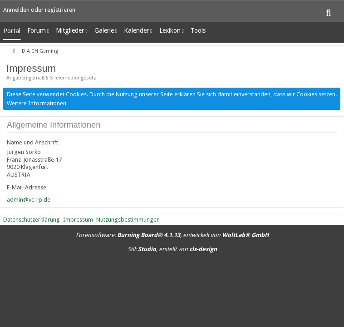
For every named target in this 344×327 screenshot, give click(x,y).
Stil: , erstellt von (172, 249)
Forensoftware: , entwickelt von (172, 235)
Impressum (78, 219)
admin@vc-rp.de (28, 199)
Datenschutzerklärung (31, 219)
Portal (11, 31)
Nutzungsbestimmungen (128, 219)
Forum (36, 30)
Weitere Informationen (36, 103)
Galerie (104, 30)
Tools (198, 30)
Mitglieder (70, 30)
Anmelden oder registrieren (39, 9)
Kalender (136, 30)
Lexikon (170, 30)
